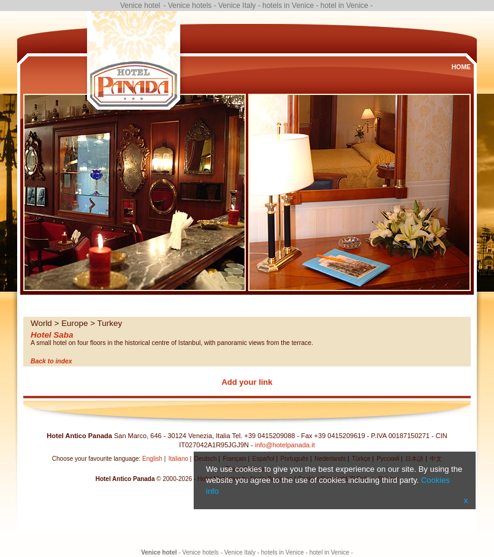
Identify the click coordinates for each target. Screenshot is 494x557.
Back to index (51, 361)
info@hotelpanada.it (285, 445)
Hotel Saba (52, 334)
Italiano (178, 458)
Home (461, 67)
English (152, 458)
